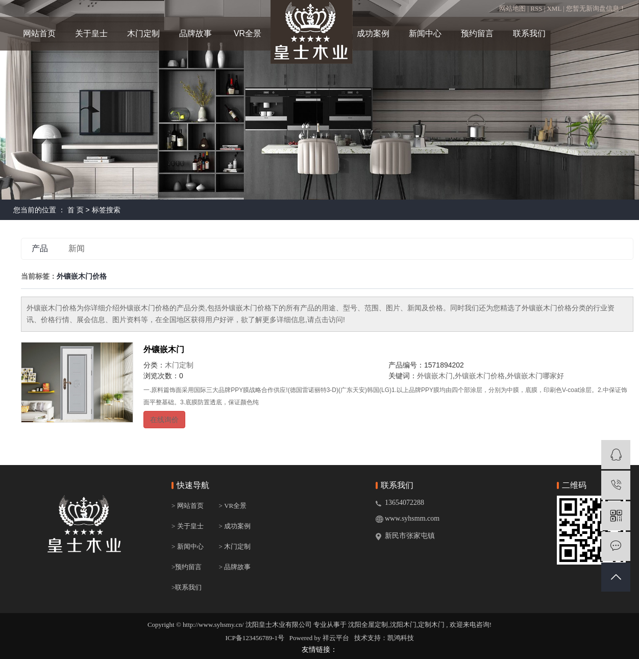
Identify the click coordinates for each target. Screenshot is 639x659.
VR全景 (247, 33)
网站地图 (513, 8)
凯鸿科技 (400, 638)
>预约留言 (186, 567)
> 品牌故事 (235, 567)
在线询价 (164, 420)
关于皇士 (91, 33)
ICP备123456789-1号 (254, 638)
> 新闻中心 (187, 546)
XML (554, 8)
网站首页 (39, 33)
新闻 (76, 248)
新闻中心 (425, 33)
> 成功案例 (235, 526)
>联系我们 (186, 587)
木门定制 (143, 33)
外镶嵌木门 (163, 349)
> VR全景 (234, 505)
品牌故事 (195, 33)
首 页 (75, 210)
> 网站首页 (187, 505)
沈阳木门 (403, 624)
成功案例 (373, 33)
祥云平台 (336, 638)
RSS (536, 8)
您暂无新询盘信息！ (596, 8)
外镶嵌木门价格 (480, 376)
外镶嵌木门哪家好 (535, 376)
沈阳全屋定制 (368, 624)
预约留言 (477, 33)
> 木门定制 (235, 546)
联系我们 (529, 33)
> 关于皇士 (187, 526)
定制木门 (431, 624)
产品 (40, 248)
